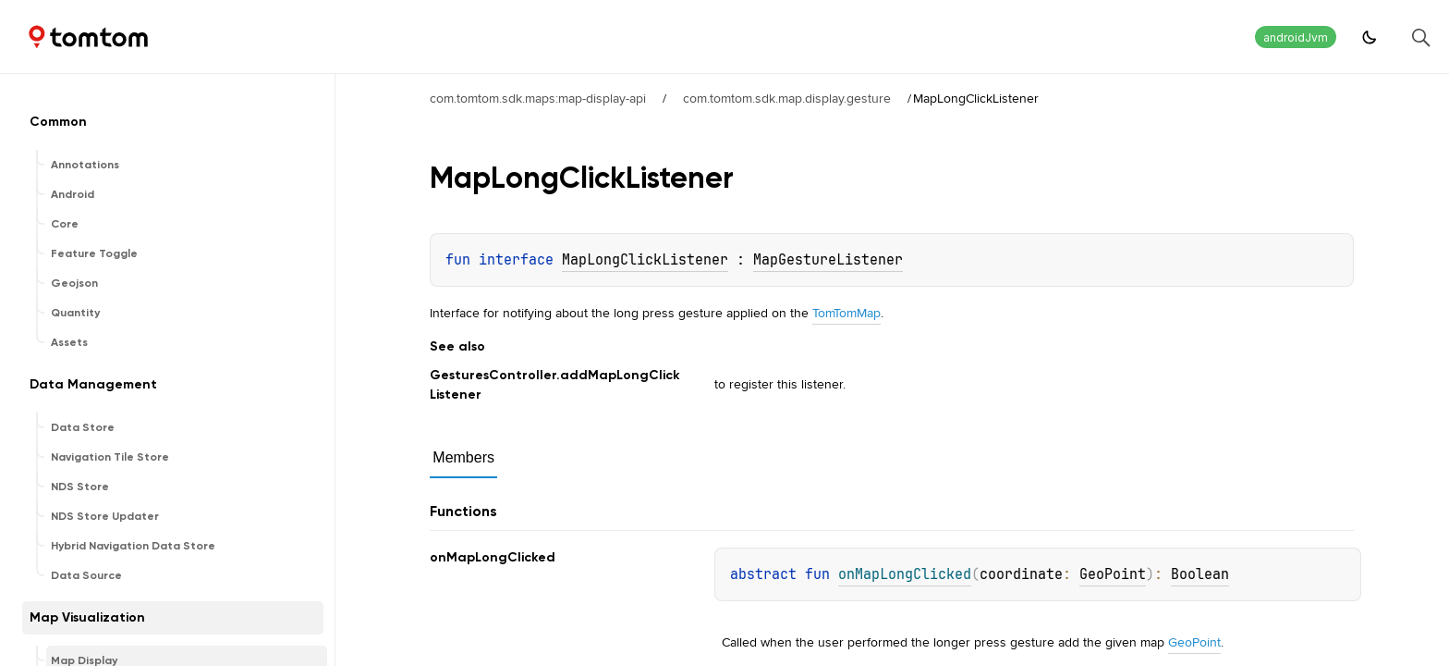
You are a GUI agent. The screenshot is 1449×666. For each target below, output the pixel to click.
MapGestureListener (828, 260)
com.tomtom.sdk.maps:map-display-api (538, 98)
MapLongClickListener (645, 260)
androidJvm (1295, 37)
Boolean (1200, 574)
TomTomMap (846, 312)
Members (463, 457)
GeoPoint (1112, 574)
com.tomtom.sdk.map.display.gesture (787, 98)
